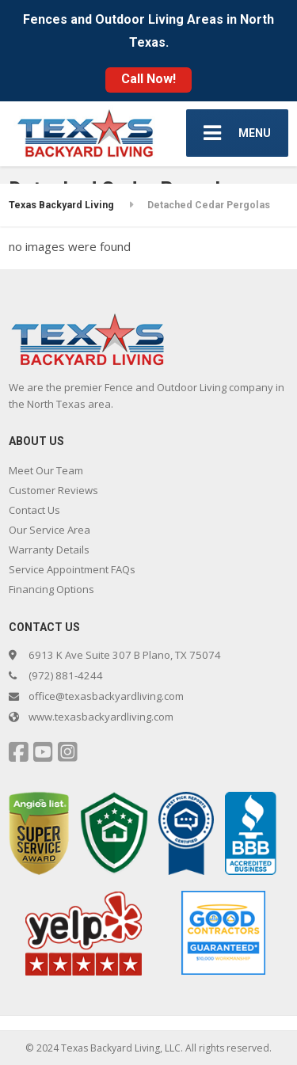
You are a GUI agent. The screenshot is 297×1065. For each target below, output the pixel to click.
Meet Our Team (46, 470)
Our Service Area (49, 530)
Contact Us (34, 510)
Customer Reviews (53, 490)
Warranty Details (49, 549)
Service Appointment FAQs (72, 569)
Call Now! (148, 78)
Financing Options (51, 589)
